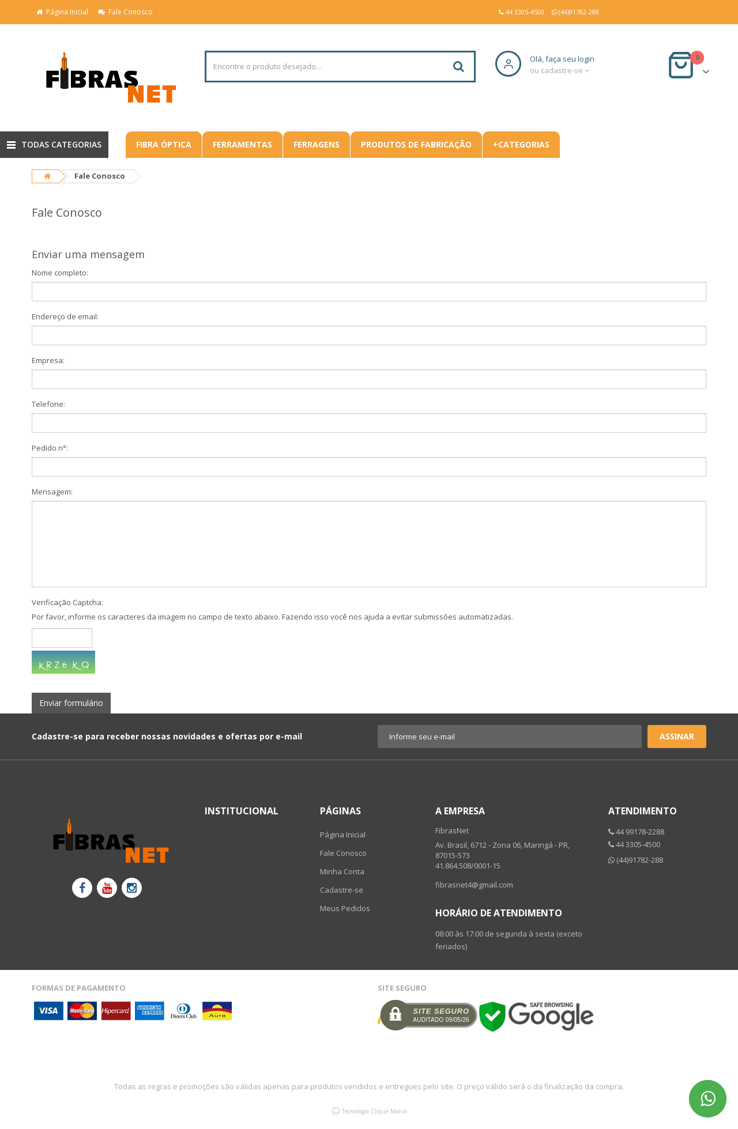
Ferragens (316, 144)
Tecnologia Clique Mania (374, 1111)
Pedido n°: (50, 448)
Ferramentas (242, 144)
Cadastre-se (341, 890)
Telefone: (48, 404)
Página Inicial (62, 12)
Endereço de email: (65, 316)
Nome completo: (60, 272)
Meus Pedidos (345, 908)
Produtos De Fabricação (416, 144)
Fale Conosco (125, 12)
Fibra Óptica (163, 144)
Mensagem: (52, 491)
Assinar (677, 736)
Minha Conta (342, 871)
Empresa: (48, 360)
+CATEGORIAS (521, 144)
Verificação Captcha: (67, 602)
